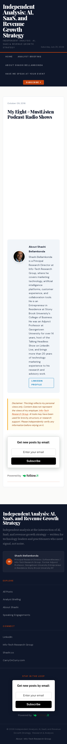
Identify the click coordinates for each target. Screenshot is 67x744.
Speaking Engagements (16, 615)
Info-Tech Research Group (18, 644)
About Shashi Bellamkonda (24, 65)
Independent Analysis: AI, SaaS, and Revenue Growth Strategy (18, 21)
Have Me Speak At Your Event (25, 74)
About (19, 738)
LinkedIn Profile (37, 383)
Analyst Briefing (29, 56)
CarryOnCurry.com (14, 660)
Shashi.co (8, 652)
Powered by (22, 475)
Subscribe (32, 82)
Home (9, 56)
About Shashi (10, 607)
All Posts (8, 591)
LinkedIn (7, 637)
